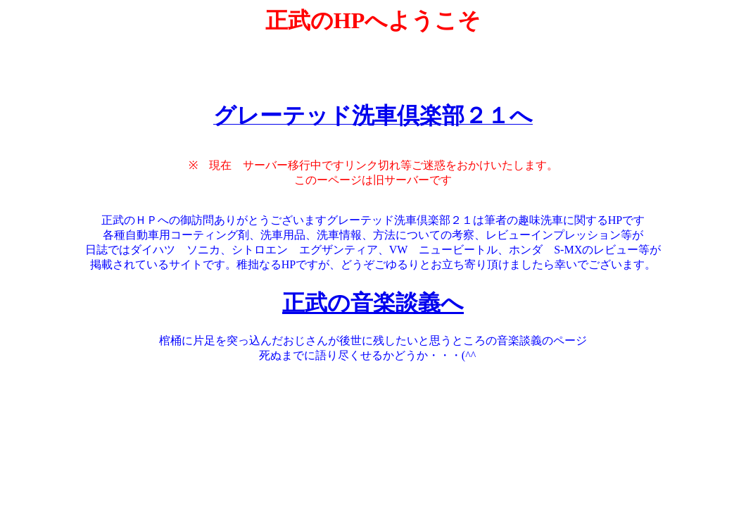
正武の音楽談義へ (373, 302)
